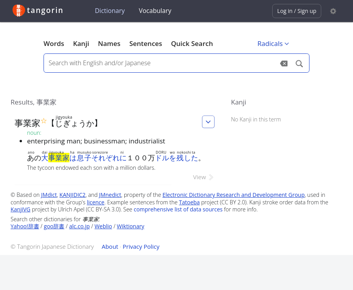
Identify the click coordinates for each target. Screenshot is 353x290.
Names (109, 43)
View (204, 177)
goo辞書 (54, 226)
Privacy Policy (141, 246)
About (110, 246)
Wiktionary (130, 226)
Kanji (81, 43)
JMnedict (110, 194)
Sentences (145, 43)
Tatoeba (189, 202)
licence (95, 202)
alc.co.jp (79, 226)
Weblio (103, 226)
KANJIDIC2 (73, 194)
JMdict (49, 194)
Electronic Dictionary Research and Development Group (233, 194)
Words (54, 43)
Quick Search (192, 43)
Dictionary (110, 10)
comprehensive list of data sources (178, 209)
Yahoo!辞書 (25, 226)
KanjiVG (21, 209)
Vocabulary (155, 10)
